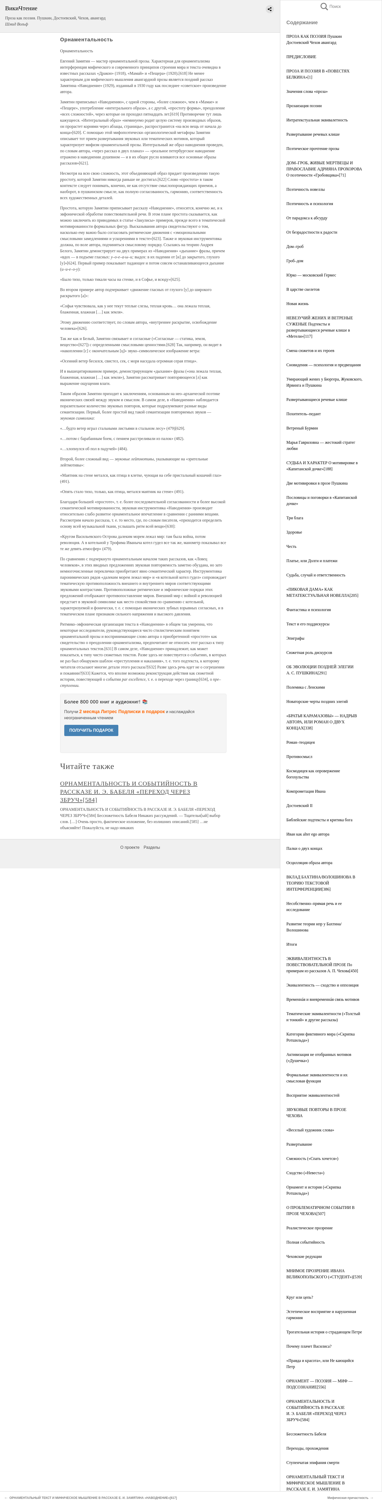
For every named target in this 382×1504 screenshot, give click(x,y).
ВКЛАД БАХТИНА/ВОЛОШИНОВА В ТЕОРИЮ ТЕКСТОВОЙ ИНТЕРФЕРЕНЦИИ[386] (320, 883)
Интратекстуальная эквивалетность (317, 120)
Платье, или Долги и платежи (311, 561)
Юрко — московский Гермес (311, 275)
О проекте (129, 847)
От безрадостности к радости (311, 232)
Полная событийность (305, 1242)
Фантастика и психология (308, 610)
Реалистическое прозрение (309, 1228)
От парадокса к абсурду (306, 218)
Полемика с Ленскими (305, 687)
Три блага (294, 518)
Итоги (291, 944)
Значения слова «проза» (307, 91)
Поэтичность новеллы (305, 189)
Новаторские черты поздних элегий (317, 701)
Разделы (152, 847)
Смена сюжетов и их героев (310, 350)
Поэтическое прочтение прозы (312, 148)
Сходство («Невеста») (305, 1173)
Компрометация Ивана (306, 791)
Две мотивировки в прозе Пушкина (317, 483)
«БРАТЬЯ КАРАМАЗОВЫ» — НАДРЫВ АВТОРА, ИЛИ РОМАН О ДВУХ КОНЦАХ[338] (321, 722)
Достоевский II (299, 805)
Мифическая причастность (347, 1498)
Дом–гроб (294, 246)
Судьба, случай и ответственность (315, 575)
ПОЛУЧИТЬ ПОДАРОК (91, 730)
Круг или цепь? (299, 1297)
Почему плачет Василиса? (309, 1346)
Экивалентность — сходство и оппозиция (322, 985)
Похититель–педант (303, 414)
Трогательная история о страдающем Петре (324, 1332)
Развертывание (299, 1144)
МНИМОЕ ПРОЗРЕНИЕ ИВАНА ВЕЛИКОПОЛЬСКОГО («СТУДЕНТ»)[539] (324, 1277)
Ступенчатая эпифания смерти (312, 1462)
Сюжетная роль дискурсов (309, 652)
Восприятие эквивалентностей (312, 1095)
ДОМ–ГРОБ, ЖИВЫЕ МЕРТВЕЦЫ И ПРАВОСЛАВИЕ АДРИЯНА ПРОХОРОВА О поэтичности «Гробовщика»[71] (324, 169)
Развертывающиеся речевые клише (316, 399)
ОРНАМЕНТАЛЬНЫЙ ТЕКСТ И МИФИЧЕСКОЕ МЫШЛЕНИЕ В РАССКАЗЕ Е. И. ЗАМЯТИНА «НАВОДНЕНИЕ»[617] (94, 1498)
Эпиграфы (295, 638)
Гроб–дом (294, 261)
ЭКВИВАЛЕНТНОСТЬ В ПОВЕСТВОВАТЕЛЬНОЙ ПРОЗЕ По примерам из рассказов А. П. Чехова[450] (322, 964)
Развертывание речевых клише (313, 134)
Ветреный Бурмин (302, 428)
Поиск (330, 6)
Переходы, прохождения (307, 1448)
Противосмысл (299, 756)
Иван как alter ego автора (307, 834)
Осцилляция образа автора (309, 863)
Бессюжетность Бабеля (306, 1434)
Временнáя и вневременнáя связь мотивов (322, 999)
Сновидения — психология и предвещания (323, 365)
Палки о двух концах (304, 848)
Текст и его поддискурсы (307, 624)
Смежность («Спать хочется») (312, 1158)
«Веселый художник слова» (310, 1130)
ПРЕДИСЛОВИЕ (301, 57)
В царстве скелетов (303, 289)
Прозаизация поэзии (304, 106)
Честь (291, 546)
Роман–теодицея (300, 742)
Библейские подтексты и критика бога (319, 820)
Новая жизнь (297, 303)
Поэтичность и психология (309, 203)
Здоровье (294, 532)
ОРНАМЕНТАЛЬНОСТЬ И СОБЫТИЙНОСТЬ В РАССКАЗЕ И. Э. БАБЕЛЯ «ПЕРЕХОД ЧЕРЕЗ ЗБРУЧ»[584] (129, 791)
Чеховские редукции (304, 1256)
